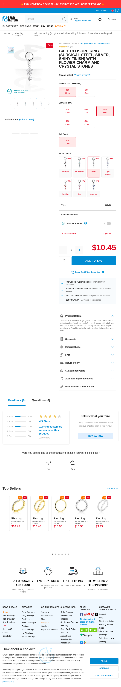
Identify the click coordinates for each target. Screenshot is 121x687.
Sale (4, 626)
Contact (102, 614)
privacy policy (8, 682)
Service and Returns (69, 622)
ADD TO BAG (93, 260)
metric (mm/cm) (102, 10)
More (50, 26)
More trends (112, 488)
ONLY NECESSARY (104, 675)
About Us (64, 632)
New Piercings (9, 615)
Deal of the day (9, 619)
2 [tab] (55, 554)
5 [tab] (65, 554)
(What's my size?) (82, 75)
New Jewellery (9, 622)
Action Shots (65, 636)
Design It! (60, 26)
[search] (42, 19)
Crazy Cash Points (68, 629)
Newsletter (7, 636)
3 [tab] (58, 554)
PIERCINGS (25, 26)
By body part (10, 26)
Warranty (64, 626)
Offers (5, 632)
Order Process (66, 612)
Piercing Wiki (65, 643)
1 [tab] (52, 554)
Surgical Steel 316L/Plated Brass (95, 43)
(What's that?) (26, 119)
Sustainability (66, 639)
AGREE (104, 661)
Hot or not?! (7, 629)
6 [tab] (68, 554)
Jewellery (39, 26)
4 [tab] (62, 554)
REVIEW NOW (95, 436)
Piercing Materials (106, 621)
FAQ (101, 618)
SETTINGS (104, 668)
